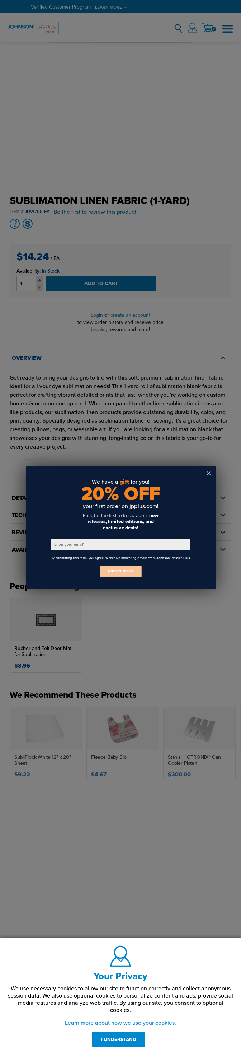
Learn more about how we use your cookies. (120, 1023)
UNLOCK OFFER (120, 571)
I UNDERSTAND (118, 1039)
